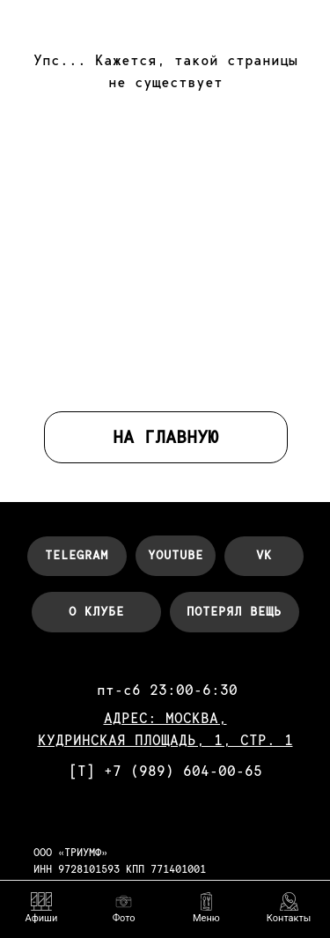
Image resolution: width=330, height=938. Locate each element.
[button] (206, 908)
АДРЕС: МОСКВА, (165, 718)
